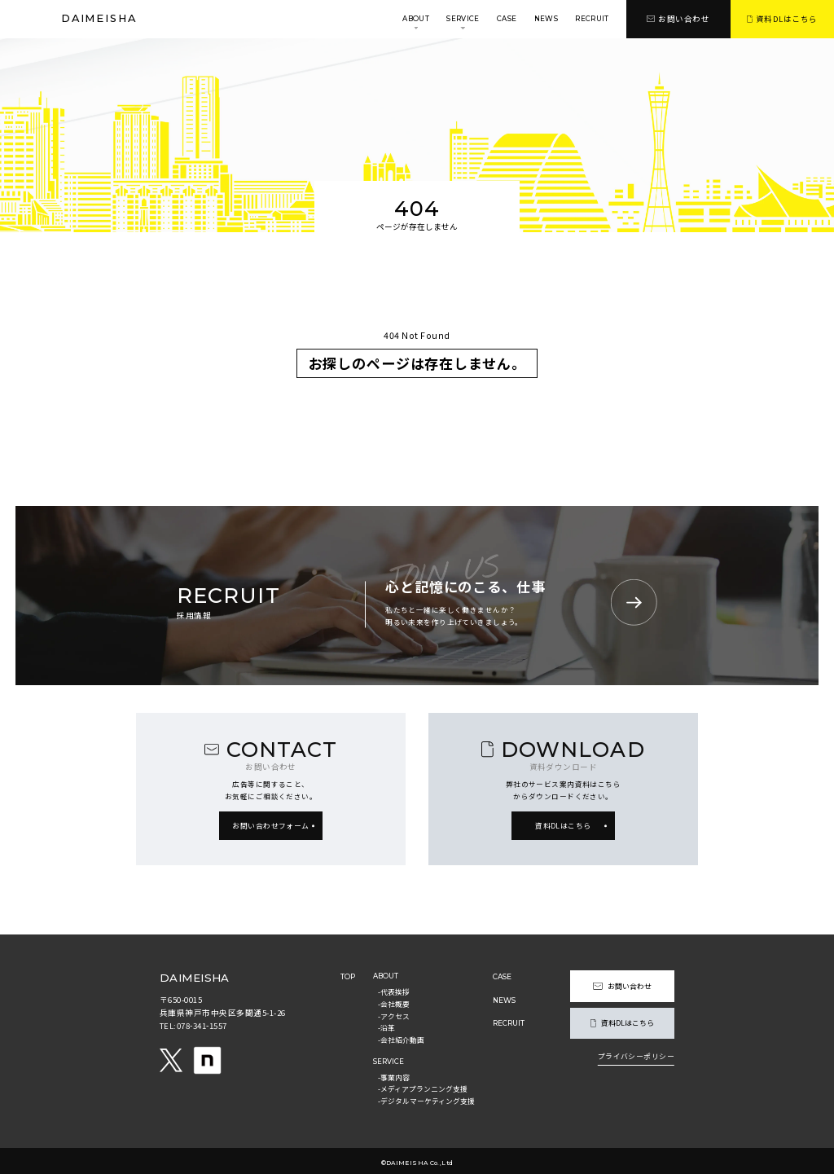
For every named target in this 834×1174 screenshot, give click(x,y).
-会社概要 (395, 1003)
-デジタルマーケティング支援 (428, 1095)
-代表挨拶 (395, 991)
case (506, 19)
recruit (591, 19)
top (349, 976)
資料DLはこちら (782, 18)
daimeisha (99, 19)
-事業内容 (395, 1072)
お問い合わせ (678, 18)
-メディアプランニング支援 (424, 1083)
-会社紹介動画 (403, 1035)
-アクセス (395, 1013)
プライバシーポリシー (634, 1053)
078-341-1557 (203, 1025)
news (546, 19)
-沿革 (388, 1025)
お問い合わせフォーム (270, 825)
